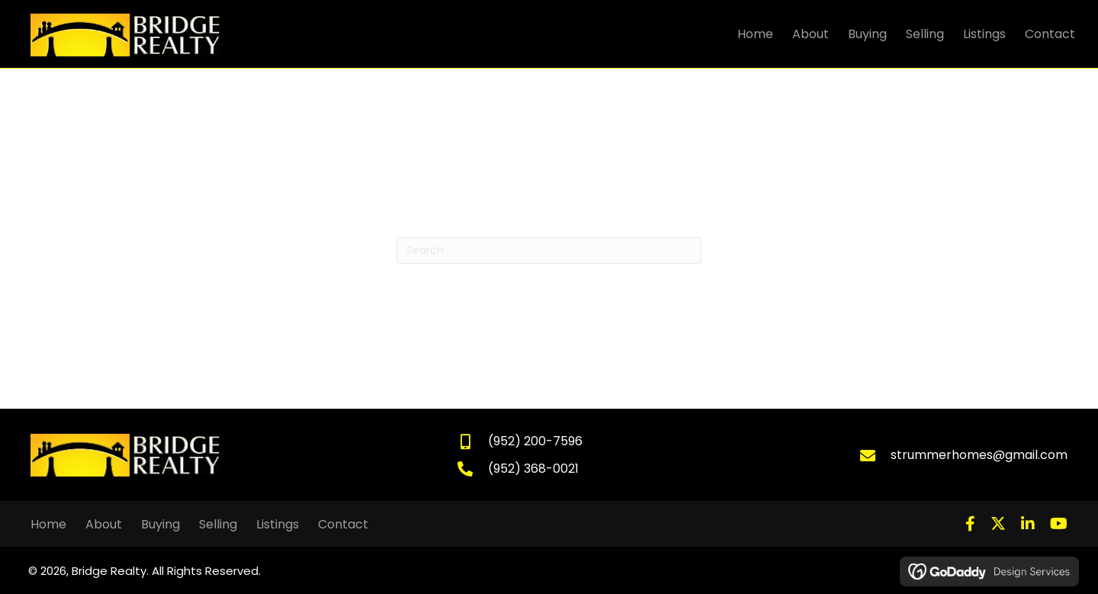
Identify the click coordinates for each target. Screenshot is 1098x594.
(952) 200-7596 (535, 441)
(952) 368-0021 (533, 468)
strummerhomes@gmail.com (979, 455)
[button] (970, 523)
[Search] (549, 250)
